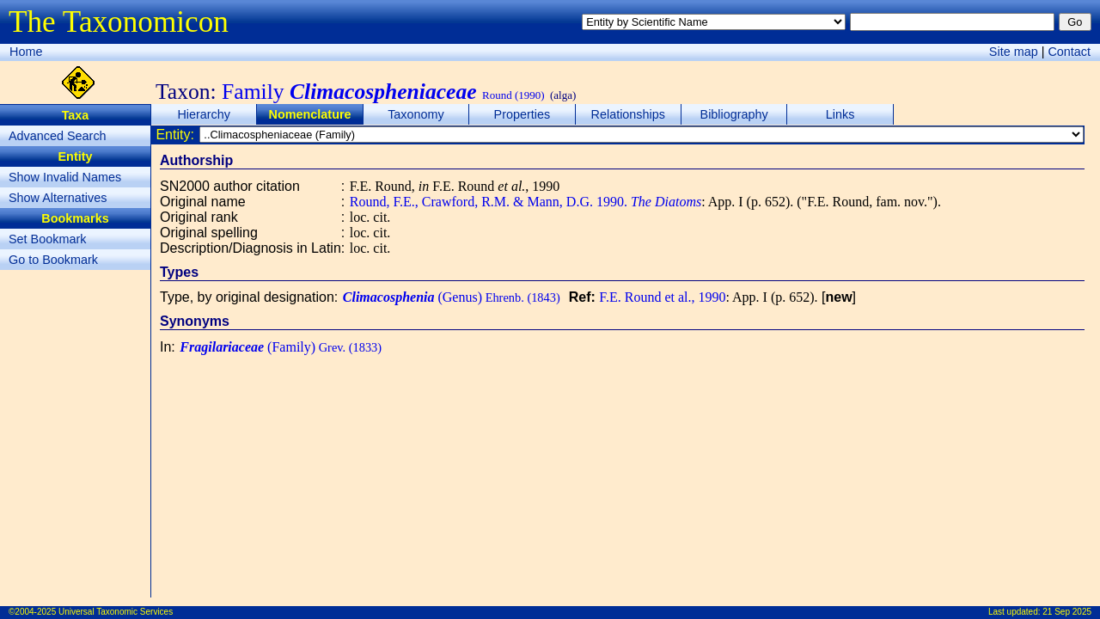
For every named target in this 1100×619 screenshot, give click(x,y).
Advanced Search (58, 136)
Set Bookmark (47, 239)
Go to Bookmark (53, 260)
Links (840, 114)
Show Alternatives (58, 198)
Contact (1069, 51)
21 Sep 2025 (1066, 611)
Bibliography (734, 114)
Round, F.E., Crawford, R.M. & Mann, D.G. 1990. (525, 201)
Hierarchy (203, 114)
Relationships (628, 114)
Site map (1013, 51)
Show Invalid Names (65, 177)
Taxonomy (416, 114)
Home (25, 51)
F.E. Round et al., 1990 (662, 297)
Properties (522, 114)
